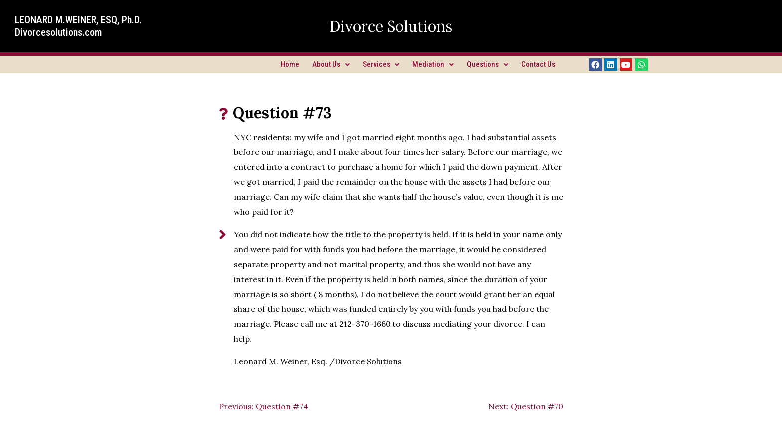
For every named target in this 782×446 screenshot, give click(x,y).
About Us (331, 64)
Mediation (433, 64)
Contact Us (538, 64)
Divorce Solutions (390, 26)
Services (381, 64)
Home (290, 64)
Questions (487, 64)
